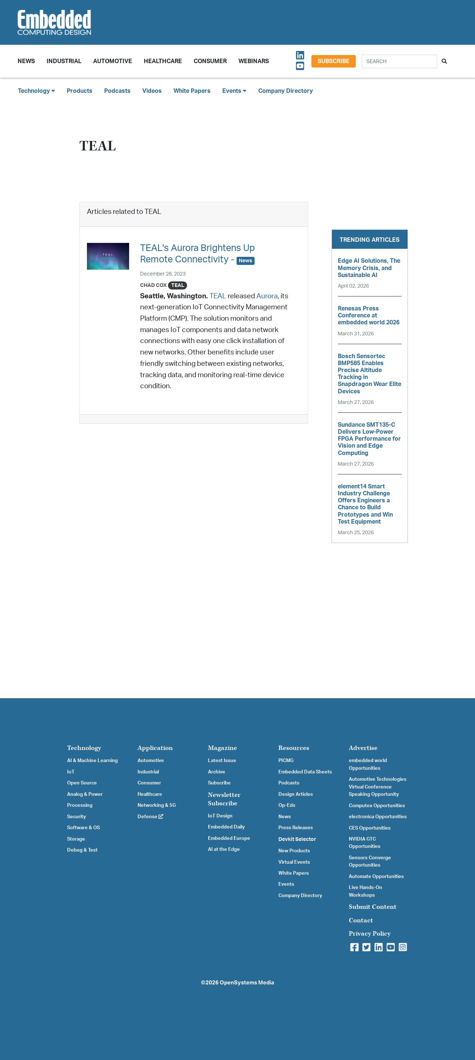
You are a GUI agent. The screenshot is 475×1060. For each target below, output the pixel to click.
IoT (70, 772)
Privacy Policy (370, 933)
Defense (150, 817)
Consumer (210, 61)
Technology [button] (36, 91)
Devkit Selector (297, 839)
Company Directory (285, 91)
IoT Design (220, 816)
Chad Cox (153, 285)
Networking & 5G (157, 805)
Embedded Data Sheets (305, 772)
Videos (152, 91)
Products (79, 91)
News (284, 817)
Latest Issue (222, 760)
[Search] (399, 61)
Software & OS (83, 828)
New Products (294, 851)
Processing (79, 805)
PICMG (285, 760)
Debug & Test (82, 850)
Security (76, 817)
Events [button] (234, 91)
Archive (216, 772)
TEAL (217, 296)
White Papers (192, 91)
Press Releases (295, 828)
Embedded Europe (229, 838)
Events (286, 884)
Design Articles (295, 794)
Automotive (112, 61)
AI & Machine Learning (92, 760)
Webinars (253, 61)
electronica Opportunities (378, 817)
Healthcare (163, 61)
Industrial (64, 61)
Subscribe (334, 61)
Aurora (267, 296)
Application (155, 748)
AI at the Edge (224, 849)
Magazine (222, 748)
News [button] (26, 61)
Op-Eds (286, 805)
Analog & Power (85, 794)
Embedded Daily (226, 827)
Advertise (363, 748)
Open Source (82, 783)
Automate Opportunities (376, 876)
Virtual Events (294, 862)
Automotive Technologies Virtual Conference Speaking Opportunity (377, 787)
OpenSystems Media (247, 983)
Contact (361, 920)
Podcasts (117, 91)
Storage (76, 839)
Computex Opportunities (377, 806)
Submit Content (373, 907)
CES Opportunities (370, 828)
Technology (84, 748)
